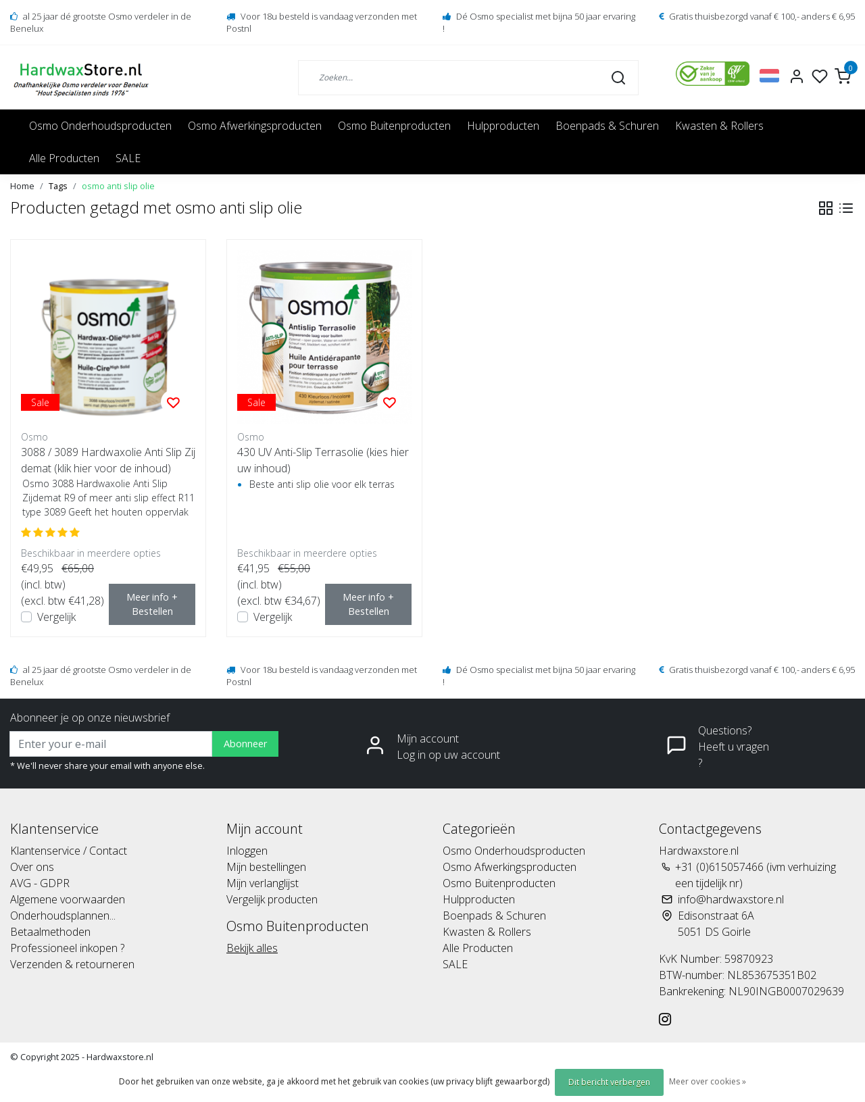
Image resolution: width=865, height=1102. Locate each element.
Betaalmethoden (50, 931)
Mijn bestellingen (266, 866)
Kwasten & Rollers (719, 125)
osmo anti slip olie (118, 186)
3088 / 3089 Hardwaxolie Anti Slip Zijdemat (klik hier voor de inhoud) (108, 460)
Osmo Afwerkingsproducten (255, 125)
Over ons (32, 866)
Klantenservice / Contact (68, 850)
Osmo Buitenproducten (394, 125)
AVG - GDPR (40, 883)
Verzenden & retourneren (72, 964)
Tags (58, 186)
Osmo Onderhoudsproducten (100, 125)
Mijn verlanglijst (262, 883)
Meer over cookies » (707, 1081)
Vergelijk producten (272, 899)
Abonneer (245, 743)
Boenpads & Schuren (607, 125)
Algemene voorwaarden (67, 899)
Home (22, 186)
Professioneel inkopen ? (67, 948)
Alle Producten (64, 158)
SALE (128, 158)
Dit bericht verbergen (609, 1082)
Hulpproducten (503, 125)
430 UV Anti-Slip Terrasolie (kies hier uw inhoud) (323, 460)
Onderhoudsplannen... (63, 915)
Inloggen (247, 850)
